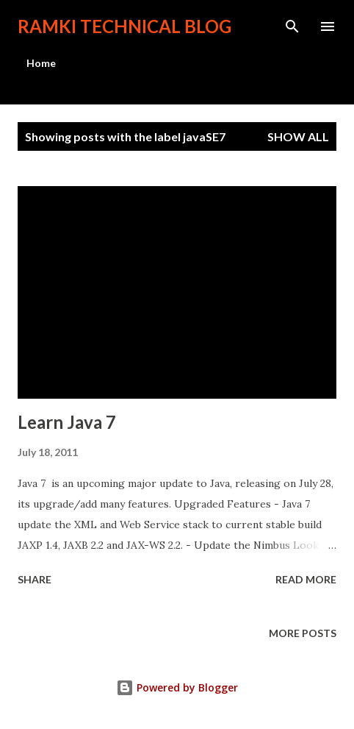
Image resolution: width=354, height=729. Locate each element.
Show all (298, 136)
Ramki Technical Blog (124, 26)
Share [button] (34, 579)
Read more (305, 579)
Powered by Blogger (177, 687)
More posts (302, 633)
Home (41, 63)
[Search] (292, 26)
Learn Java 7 (67, 422)
